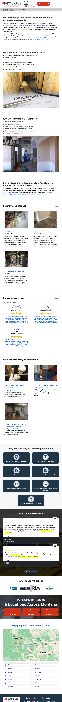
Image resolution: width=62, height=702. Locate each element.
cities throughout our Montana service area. (29, 194)
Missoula (13, 25)
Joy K (36, 232)
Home (5, 9)
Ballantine (37, 669)
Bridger (37, 687)
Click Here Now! (43, 4)
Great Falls (40, 40)
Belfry (9, 676)
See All (57, 206)
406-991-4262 (29, 6)
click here (50, 38)
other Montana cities (39, 25)
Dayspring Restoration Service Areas (31, 626)
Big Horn (37, 676)
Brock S (7, 232)
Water (12, 9)
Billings (28, 25)
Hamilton (12, 615)
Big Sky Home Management (14, 271)
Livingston (19, 25)
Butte (24, 25)
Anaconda (10, 669)
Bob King (7, 563)
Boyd (36, 683)
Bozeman (7, 25)
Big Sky (35, 40)
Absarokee (11, 665)
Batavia (10, 672)
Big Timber (38, 680)
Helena (46, 40)
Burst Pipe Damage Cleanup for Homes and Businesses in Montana (15, 387)
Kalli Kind (7, 540)
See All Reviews (31, 572)
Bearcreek (38, 672)
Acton (36, 665)
